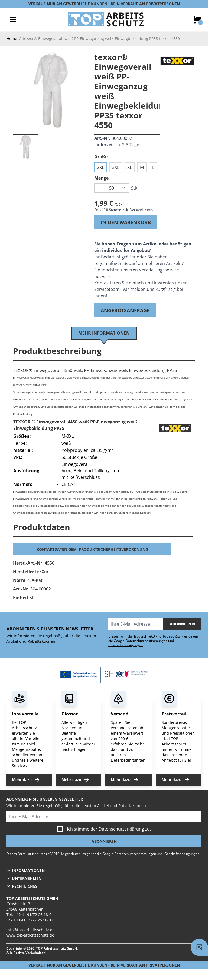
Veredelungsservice (159, 270)
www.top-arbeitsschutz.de (30, 935)
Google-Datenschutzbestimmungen (140, 640)
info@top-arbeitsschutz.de (30, 929)
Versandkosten (141, 209)
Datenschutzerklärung (121, 829)
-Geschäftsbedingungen (142, 642)
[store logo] (106, 19)
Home (11, 38)
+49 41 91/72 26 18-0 (32, 914)
